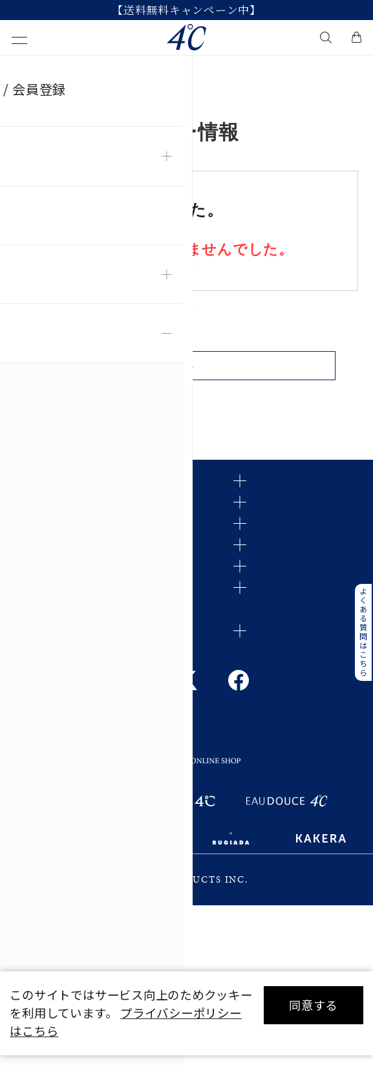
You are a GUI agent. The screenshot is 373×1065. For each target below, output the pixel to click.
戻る (186, 376)
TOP (21, 70)
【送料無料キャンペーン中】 (186, 10)
